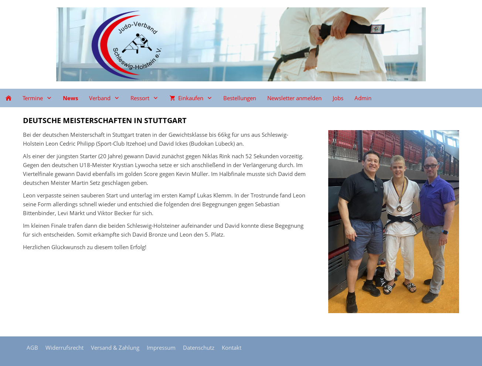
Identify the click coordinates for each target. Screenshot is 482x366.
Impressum (161, 347)
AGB (32, 347)
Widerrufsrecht (64, 347)
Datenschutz (198, 347)
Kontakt (231, 347)
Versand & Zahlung (115, 347)
